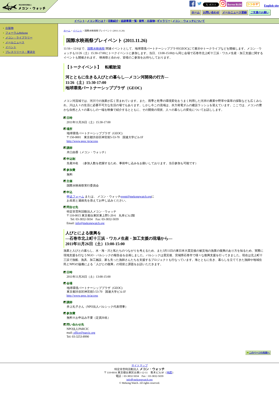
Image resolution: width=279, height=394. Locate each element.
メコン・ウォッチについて (188, 21)
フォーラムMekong (16, 32)
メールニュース (14, 42)
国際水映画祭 (96, 48)
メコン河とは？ (96, 21)
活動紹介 (113, 21)
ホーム (195, 12)
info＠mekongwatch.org (139, 379)
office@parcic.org (84, 332)
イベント (79, 21)
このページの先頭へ (259, 352)
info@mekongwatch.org (90, 223)
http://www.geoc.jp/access (82, 141)
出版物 (9, 28)
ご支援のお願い (259, 12)
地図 (169, 372)
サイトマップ (139, 365)
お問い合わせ (211, 12)
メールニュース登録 (234, 12)
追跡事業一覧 (129, 21)
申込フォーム (75, 196)
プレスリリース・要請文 (20, 52)
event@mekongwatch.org (136, 196)
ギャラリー (163, 21)
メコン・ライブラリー (19, 37)
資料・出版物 (147, 21)
